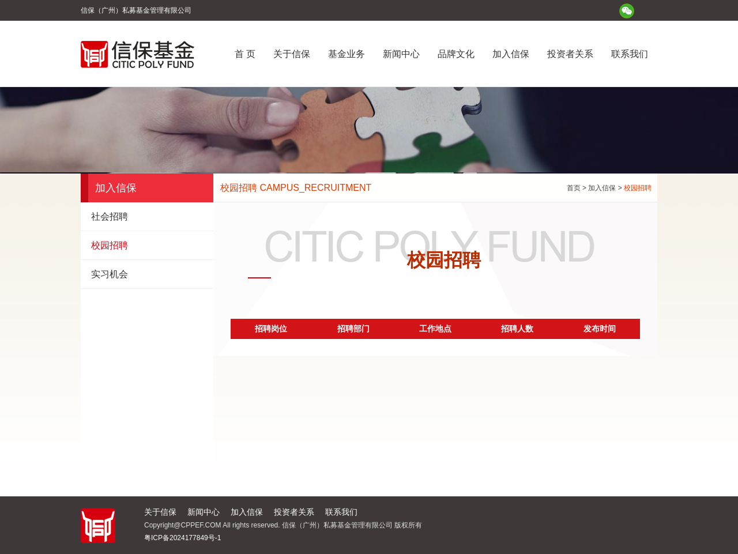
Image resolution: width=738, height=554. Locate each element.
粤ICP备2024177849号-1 (182, 538)
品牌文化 (456, 54)
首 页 (245, 54)
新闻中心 (401, 54)
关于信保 (291, 54)
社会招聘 (109, 216)
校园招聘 (109, 245)
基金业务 (346, 54)
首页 (574, 188)
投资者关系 (570, 54)
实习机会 (109, 274)
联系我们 (629, 54)
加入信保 (510, 54)
